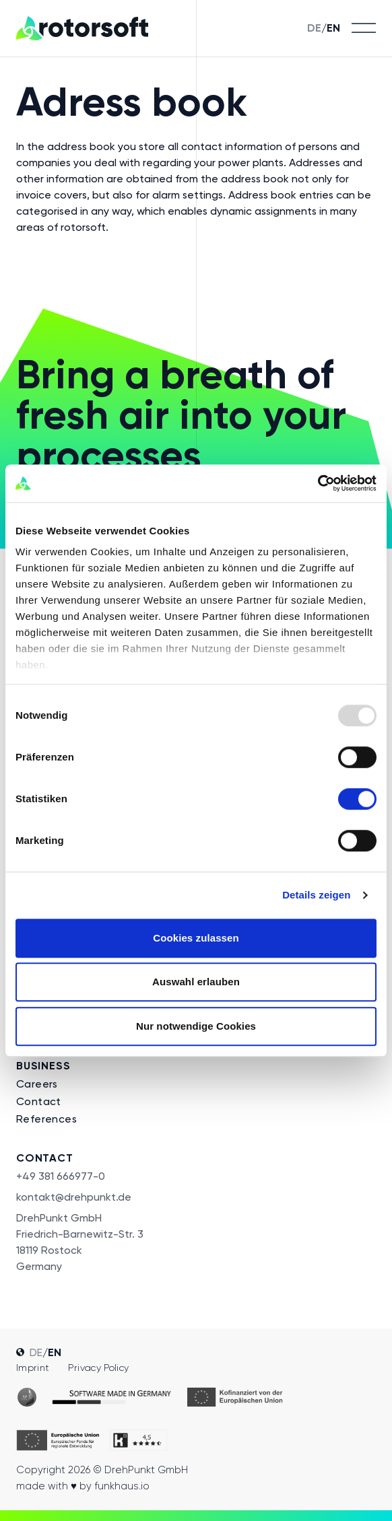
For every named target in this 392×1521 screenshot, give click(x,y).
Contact (38, 1101)
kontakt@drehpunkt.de (73, 1197)
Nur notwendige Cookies (196, 1026)
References (46, 1118)
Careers (37, 1083)
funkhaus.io (122, 1486)
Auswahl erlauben (196, 981)
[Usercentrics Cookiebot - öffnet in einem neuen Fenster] (318, 483)
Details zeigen (316, 894)
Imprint (32, 1367)
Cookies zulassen (195, 938)
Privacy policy (98, 1367)
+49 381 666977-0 (60, 1176)
